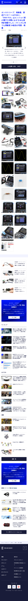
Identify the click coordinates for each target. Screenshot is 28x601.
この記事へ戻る (14, 66)
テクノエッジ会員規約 (18, 567)
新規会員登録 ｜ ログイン (25, 2)
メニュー (21, 2)
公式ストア (3, 575)
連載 (2, 556)
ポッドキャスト (4, 572)
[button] (2, 48)
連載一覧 (14, 459)
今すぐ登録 (14, 317)
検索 (17, 2)
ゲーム (2, 566)
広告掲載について (17, 574)
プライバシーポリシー (18, 559)
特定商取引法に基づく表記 (19, 570)
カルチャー (3, 569)
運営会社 (16, 556)
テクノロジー (4, 559)
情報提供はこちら (17, 577)
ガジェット (3, 562)
